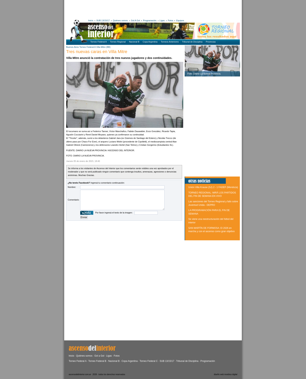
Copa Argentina (150, 42)
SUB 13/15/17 (103, 20)
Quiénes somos (120, 20)
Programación (149, 20)
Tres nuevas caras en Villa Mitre (96, 51)
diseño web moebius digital (225, 374)
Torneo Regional (118, 42)
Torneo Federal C (149, 361)
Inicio (90, 20)
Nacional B (134, 42)
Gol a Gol (99, 355)
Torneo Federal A (98, 42)
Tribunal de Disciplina (192, 42)
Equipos (180, 20)
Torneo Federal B (97, 361)
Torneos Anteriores (170, 42)
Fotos (170, 20)
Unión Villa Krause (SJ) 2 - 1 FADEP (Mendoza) (213, 187)
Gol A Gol (135, 20)
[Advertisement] (123, 9)
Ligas (162, 20)
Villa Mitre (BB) (103, 47)
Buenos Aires (72, 47)
